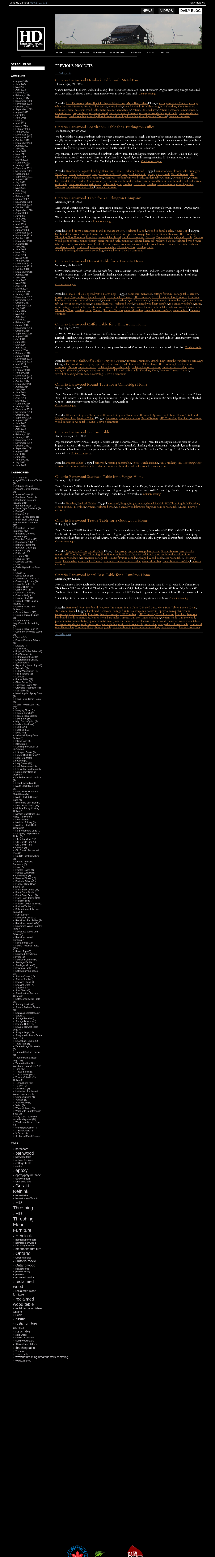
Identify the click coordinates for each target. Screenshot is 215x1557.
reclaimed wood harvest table (151, 304)
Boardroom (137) (24, 542)
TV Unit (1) (20, 1085)
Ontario (135, 110)
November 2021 (23, 171)
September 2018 (23, 272)
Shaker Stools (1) (24, 979)
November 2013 (23, 412)
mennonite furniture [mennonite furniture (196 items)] (28, 1249)
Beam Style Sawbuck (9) (28, 508)
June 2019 (20, 249)
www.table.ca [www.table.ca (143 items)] (23, 1360)
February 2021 (22, 196)
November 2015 (23, 361)
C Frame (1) (21, 556)
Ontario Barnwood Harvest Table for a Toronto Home (99, 261)
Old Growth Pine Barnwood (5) (22, 846)
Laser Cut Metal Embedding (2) (22, 759)
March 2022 (21, 159)
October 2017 (22, 302)
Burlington (61, 174)
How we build (118, 52)
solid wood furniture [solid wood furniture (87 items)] (24, 1337)
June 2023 (20, 117)
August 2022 (21, 145)
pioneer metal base (101, 621)
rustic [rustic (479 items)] (20, 1319)
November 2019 (23, 235)
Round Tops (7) (23, 951)
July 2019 (20, 246)
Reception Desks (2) (25, 917)
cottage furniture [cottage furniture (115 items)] (24, 1160)
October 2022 (22, 140)
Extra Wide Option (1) (26, 671)
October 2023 (22, 106)
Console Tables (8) (25, 584)
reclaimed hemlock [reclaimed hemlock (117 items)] (25, 1277)
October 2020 (22, 207)
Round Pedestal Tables (160, 231)
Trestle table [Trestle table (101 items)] (21, 1354)
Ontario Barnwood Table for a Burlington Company (98, 198)
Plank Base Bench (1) (26, 895)
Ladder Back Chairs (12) (27, 755)
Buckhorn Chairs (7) (25, 547)
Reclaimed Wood (134, 171)
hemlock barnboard (109, 237)
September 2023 (23, 109)
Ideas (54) (20, 732)
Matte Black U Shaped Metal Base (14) (25, 793)
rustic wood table (188, 113)
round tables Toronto (100, 244)
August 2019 (21, 244)
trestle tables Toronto (90, 561)
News (148, 11)
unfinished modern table (80, 187)
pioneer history (88, 241)
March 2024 (21, 92)
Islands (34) (21, 744)
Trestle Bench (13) (24, 1071)
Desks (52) (20, 637)
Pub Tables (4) (22, 914)
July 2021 (20, 182)
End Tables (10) (23, 654)
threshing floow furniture (161, 184)
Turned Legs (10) (24, 1083)
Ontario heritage (165, 237)
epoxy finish (115, 106)
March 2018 (21, 288)
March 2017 (21, 319)
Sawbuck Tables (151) (26, 968)
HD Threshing (27, 38)
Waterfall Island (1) (25, 1108)
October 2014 (22, 381)
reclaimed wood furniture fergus (134, 507)
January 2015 (22, 372)
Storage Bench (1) (24, 1018)
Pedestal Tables (85, 418)
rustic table (171, 113)
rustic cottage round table (135, 244)
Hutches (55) (22, 730)
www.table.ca (112, 250)
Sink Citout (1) (22, 990)
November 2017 (23, 300)
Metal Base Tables (137, 103)
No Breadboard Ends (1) (27, 830)
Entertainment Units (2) (27, 659)
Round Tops (181, 231)
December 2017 (23, 297)
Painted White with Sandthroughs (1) (24, 874)
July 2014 (20, 389)
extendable (61, 614)
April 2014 (20, 398)
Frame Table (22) (24, 679)
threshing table (147, 116)
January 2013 (22, 437)
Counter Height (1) (24, 595)
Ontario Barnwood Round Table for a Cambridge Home (101, 384)
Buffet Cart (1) (22, 550)
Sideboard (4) (22, 987)
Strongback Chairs (76, 551)
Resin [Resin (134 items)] (18, 1314)
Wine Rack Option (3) (26, 1127)
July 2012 (20, 454)
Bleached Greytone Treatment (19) (24, 535)
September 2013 (23, 417)
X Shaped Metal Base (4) (28, 1136)
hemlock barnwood (133, 237)
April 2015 (20, 364)
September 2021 (23, 176)
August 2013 (21, 420)
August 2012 (21, 451)
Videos (166, 11)
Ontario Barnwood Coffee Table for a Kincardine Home (100, 324)
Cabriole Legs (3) (24, 561)
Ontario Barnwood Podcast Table (82, 432)
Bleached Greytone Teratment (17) (24, 529)
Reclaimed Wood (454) (27, 923)
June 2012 (20, 457)
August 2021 (21, 179)
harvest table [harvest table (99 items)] (21, 1195)
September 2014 (23, 384)
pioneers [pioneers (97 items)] (19, 1274)
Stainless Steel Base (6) (27, 1013)
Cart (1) (19, 564)
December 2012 (23, 440)
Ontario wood (63, 113)
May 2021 (20, 188)
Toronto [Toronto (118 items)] (19, 1351)
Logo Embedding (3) (25, 783)
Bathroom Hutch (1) (25, 505)
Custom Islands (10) (25, 612)
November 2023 (23, 103)
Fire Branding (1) (24, 673)
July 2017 (20, 308)
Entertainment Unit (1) (26, 657)
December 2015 (23, 358)
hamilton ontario (109, 614)
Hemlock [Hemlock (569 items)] (23, 1235)
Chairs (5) (20, 573)
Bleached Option (150, 415)
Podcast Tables (74, 463)
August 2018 (21, 274)
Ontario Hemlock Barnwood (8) (23, 863)
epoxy (103, 106)
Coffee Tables (94, 361)
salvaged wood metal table (173, 624)
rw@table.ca (197, 2)
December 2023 (23, 101)
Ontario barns (149, 110)
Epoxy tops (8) (22, 662)
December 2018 (23, 263)
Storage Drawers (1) (25, 1021)
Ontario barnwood (169, 110)
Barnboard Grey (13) (26, 497)
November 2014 (23, 378)
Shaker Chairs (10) (25, 976)
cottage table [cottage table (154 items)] (23, 1163)
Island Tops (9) (22, 741)
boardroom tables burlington (184, 171)
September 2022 (23, 143)
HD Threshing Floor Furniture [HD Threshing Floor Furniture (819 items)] (23, 1222)
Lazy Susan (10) (23, 763)
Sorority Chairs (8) (24, 1004)
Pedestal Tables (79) (25, 881)
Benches (71, 503)
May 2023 (20, 120)
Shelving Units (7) (24, 985)
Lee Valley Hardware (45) (28, 769)
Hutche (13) (21, 727)
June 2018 (20, 280)
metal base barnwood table (83, 110)
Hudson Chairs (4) (24, 724)
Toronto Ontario (113, 310)
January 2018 (22, 294)
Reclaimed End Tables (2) (28, 920)
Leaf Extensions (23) (26, 766)
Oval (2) (19, 867)
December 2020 (23, 202)
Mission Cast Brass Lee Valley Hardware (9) (26, 815)
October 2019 (22, 238)
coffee (82, 364)
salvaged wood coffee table (95, 370)
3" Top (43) (20, 477)
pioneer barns (70, 241)
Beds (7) (19, 511)
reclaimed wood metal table (183, 621)
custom (121, 234)
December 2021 (23, 168)
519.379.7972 (38, 2)
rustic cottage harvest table (70, 307)
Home (59, 52)
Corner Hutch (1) (24, 587)
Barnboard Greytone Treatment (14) (24, 501)
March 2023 (21, 126)
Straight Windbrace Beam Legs (185, 361)
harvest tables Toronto (119, 297)
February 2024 (22, 95)
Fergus (124, 503)
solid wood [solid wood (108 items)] (20, 1335)
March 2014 (21, 400)
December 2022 (23, 134)
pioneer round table (109, 241)
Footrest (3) (21, 676)
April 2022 (20, 157)
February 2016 (22, 353)
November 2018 (23, 266)
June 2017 (20, 311)
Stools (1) (20, 1015)
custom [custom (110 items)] (19, 1166)
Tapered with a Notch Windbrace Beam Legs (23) (27, 1064)
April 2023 (20, 123)
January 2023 (22, 131)
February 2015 (22, 370)
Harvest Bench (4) (24, 713)
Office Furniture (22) (25, 839)
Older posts (63, 73)
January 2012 (22, 459)
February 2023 (22, 129)
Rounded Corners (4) (26, 959)
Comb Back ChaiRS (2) (27, 578)
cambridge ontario (129, 418)
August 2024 (21, 81)
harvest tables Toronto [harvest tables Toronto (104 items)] (26, 1198)
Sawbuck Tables (86, 503)
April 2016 (20, 347)
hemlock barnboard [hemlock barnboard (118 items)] (25, 1239)
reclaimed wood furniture (123, 113)
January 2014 (22, 406)
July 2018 (20, 277)
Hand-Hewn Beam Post (110, 231)
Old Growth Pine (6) (25, 842)
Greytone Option (114, 361)
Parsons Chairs (188, 608)
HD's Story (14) (23, 718)
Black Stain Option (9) (26, 519)
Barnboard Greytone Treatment (104, 608)
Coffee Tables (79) (24, 575)
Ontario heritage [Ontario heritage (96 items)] (23, 1257)
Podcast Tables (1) (24, 906)
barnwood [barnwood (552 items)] (24, 1153)
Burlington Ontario (79, 174)
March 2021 (21, 193)
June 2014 (20, 392)
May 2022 (20, 154)
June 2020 (20, 218)
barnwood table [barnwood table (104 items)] (23, 1157)
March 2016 (21, 350)
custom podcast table (119, 463)
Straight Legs (158, 361)
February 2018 (22, 291)
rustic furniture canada (163, 244)
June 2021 (20, 185)
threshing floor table (126, 116)
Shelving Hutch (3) (24, 982)
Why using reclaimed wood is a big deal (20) (25, 1118)
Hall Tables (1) (22, 690)
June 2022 (20, 151)
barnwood (161, 171)
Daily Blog (190, 11)
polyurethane (80, 113)
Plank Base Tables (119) (27, 898)
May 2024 (20, 87)
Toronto (162, 116)
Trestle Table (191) (24, 1074)
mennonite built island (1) (28, 802)
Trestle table (70, 561)
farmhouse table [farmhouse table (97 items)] (23, 1181)
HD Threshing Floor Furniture (177, 106)
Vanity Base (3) (23, 1102)
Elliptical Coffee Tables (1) (28, 651)
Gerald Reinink (132, 106)
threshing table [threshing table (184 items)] (25, 1347)
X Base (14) (21, 1133)
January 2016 (22, 356)
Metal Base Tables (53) (27, 805)
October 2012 (22, 445)
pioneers (126, 241)
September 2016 (23, 333)
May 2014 (20, 395)
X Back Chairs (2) (24, 1130)
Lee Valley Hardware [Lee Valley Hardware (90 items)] (25, 1246)
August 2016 (21, 336)
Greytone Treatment (137, 361)
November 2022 (23, 137)
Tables (71, 52)
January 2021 (22, 199)
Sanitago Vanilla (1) (25, 962)
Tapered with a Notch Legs (100, 294)
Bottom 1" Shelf (75, 361)
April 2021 (20, 190)
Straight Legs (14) (24, 1032)
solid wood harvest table (187, 307)
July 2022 (20, 148)
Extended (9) (22, 668)
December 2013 (23, 409)
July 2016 (20, 339)
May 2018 (20, 283)
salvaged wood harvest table (142, 307)
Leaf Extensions (75, 103)
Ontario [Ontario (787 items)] (22, 1253)
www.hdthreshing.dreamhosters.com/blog (79, 250)
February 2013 (22, 434)
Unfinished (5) (22, 1088)
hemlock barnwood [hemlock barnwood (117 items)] (25, 1242)
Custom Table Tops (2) (26, 629)
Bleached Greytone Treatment (121, 415)
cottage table (108, 234)
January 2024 (22, 98)
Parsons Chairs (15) (25, 878)
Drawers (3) (21, 645)
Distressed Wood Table (85, 106)
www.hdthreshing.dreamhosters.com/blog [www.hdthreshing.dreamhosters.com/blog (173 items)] (41, 1357)
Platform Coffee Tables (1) (28, 903)
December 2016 (23, 328)
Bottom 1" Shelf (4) (25, 545)
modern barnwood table (130, 178)
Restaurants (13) (24, 942)
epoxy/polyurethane (147, 234)
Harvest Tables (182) (26, 716)
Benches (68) (22, 514)
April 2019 (20, 255)
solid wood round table (103, 247)
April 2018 (20, 286)
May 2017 (20, 314)
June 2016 (20, 342)
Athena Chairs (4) (24, 494)
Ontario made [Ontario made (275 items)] (25, 1261)
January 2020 (22, 230)
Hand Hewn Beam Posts (80, 231)
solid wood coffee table (125, 370)
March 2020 (21, 227)
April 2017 (20, 316)
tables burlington (112, 184)
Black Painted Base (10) (27, 517)
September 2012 (23, 448)
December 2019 (23, 232)
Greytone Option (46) (26, 685)
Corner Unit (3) (23, 589)
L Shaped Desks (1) (25, 752)
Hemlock (60, 110)
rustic (198, 181)
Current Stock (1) (24, 598)
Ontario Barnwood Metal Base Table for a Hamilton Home (103, 575)
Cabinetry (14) (22, 559)
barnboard (61, 234)
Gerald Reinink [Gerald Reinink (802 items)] (21, 1188)
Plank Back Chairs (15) (27, 889)
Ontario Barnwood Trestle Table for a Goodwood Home (101, 520)
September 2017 (23, 305)
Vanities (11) (21, 1099)
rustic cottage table (99, 558)
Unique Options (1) (25, 1097)
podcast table (87, 466)
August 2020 (21, 213)
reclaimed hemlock (143, 241)
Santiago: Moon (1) (25, 965)
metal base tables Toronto (114, 618)
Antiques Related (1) (25, 486)
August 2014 (21, 386)
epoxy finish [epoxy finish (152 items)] (22, 1178)
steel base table (77, 116)
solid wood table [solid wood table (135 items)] (24, 1340)
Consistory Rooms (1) (26, 581)
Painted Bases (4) (24, 870)
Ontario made (189, 110)
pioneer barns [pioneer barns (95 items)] (22, 1269)
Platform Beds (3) (24, 900)
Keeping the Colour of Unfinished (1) (25, 748)
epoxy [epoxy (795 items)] (21, 1170)
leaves (95, 618)
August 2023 (21, 112)
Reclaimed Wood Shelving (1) (23, 938)
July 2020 (20, 216)
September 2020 (23, 210)
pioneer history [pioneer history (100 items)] (22, 1271)
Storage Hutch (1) (24, 1024)
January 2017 (22, 325)
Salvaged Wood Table (150, 558)
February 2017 (22, 322)
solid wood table (173, 558)
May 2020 (20, 221)
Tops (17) (20, 1069)
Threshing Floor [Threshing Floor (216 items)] (26, 1344)
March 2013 (21, 431)
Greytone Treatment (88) (28, 687)
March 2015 (21, 367)
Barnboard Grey (75, 608)
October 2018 (22, 269)
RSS (26, 1387)
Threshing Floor (126, 247)
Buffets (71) (21, 553)
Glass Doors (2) (23, 682)
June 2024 (20, 84)
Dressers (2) (21, 648)
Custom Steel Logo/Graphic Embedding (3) (26, 623)
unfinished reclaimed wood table (122, 561)
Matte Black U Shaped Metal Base (105, 103)
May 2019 (20, 252)
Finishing (136, 52)
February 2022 (22, 162)
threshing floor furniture (100, 116)
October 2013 (22, 414)
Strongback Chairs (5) (26, 1041)
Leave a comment (179, 116)
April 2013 (20, 428)
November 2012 (23, 443)
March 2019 (21, 258)
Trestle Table (96, 551)
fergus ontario (137, 503)
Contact (151, 52)
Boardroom (72, 171)
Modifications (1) (23, 819)
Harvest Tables (75, 294)
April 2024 (20, 89)
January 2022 (22, 165)
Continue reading (148, 93)
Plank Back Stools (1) (26, 892)
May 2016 (20, 344)
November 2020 (23, 204)
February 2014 (22, 403)
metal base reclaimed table (115, 110)
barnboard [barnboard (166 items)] (21, 1148)
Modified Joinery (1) (25, 822)
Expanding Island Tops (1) (28, 665)
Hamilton (93, 614)
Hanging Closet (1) (25, 710)
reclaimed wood (98, 113)
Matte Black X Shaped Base (140, 608)
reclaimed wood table (151, 113)
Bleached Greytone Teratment (84, 415)
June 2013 (20, 423)
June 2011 (20, 465)
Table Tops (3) (22, 1043)
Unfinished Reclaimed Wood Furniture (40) (25, 1092)
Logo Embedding (90, 171)
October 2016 (22, 330)
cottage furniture (90, 234)
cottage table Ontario (134, 174)
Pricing (164, 52)
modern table (153, 178)
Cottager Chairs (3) (25, 592)
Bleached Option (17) (26, 539)
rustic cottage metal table (102, 624)
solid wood (61, 116)
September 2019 (23, 241)
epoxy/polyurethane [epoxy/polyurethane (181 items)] (28, 1175)
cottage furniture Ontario (173, 103)
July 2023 (20, 115)
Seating (84, 52)
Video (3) (20, 1105)
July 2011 (20, 462)
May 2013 (20, 426)
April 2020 (20, 224)
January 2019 (22, 260)
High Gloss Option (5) (26, 721)
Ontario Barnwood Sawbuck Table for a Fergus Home (99, 476)
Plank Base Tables (112, 171)
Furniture (99, 52)
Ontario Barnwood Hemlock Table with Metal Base (97, 80)
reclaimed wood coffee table (114, 367)
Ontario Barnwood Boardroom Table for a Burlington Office (105, 127)
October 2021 (22, 174)
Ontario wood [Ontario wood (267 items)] (25, 1265)
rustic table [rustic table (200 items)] (22, 1331)
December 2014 (23, 375)
